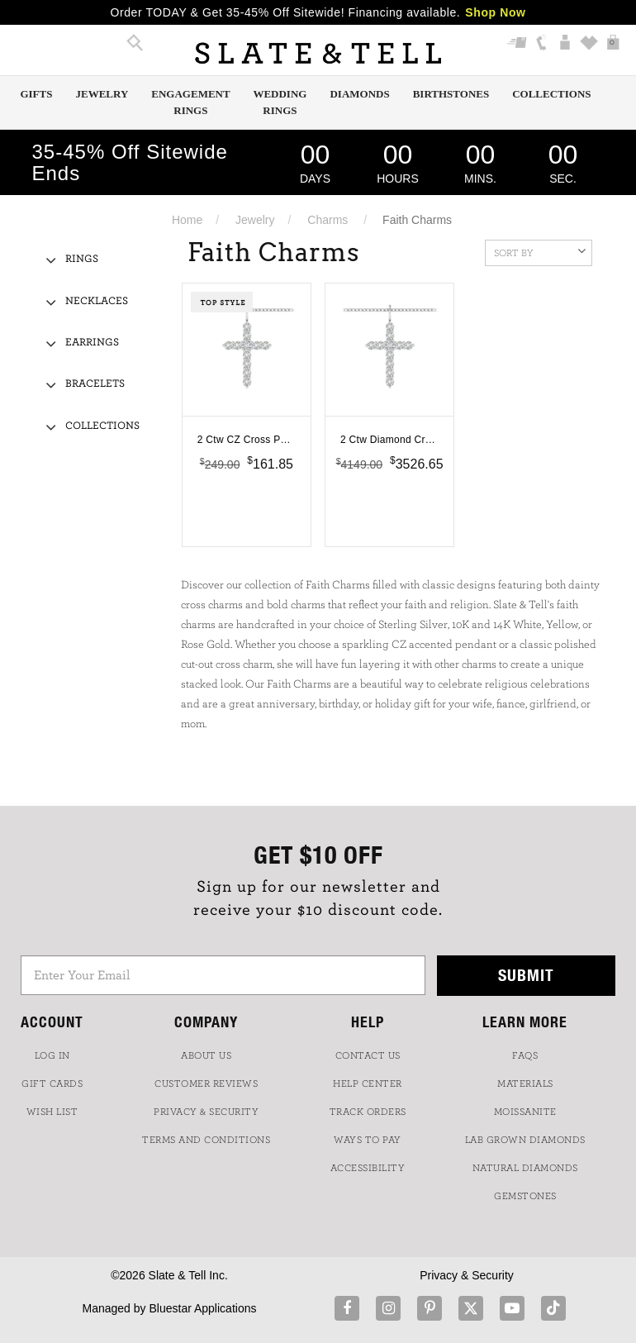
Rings (81, 259)
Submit (526, 974)
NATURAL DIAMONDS (525, 1168)
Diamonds (359, 94)
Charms (327, 219)
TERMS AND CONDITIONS (206, 1140)
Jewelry (101, 94)
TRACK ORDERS (368, 1112)
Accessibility (368, 1168)
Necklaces (96, 301)
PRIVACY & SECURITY (206, 1112)
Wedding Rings (279, 102)
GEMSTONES (525, 1196)
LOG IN (52, 1055)
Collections (551, 94)
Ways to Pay (367, 1140)
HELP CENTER (367, 1083)
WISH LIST (52, 1112)
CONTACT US (368, 1055)
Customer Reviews (206, 1083)
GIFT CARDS (52, 1083)
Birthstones (451, 94)
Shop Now (495, 12)
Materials (525, 1083)
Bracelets (95, 384)
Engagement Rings (190, 102)
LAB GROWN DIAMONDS (525, 1140)
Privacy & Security (467, 1275)
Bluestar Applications (202, 1308)
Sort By (540, 251)
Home (187, 219)
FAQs (525, 1055)
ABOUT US (206, 1055)
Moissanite (525, 1112)
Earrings (92, 342)
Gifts (36, 94)
